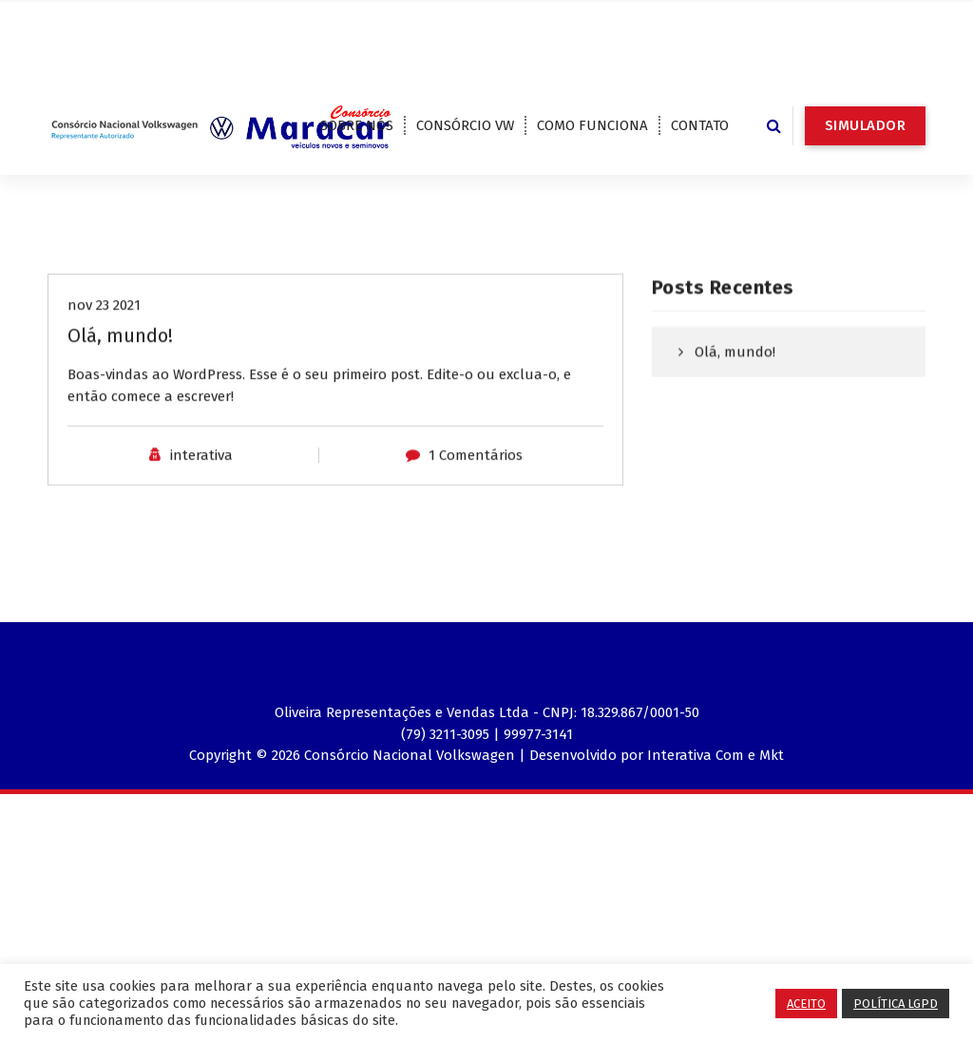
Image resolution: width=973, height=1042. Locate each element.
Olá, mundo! (120, 359)
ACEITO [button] (806, 1003)
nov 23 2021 (104, 328)
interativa (201, 478)
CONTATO (700, 125)
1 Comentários (476, 478)
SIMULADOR (865, 125)
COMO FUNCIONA (592, 125)
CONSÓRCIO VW (465, 125)
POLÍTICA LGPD (895, 1003)
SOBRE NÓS (356, 125)
